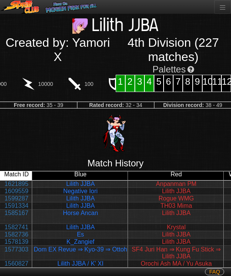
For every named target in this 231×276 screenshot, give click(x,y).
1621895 (16, 184)
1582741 (16, 227)
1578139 (16, 241)
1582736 (16, 234)
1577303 (16, 249)
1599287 (16, 198)
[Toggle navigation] (222, 7)
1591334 (16, 205)
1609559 (16, 191)
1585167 (16, 213)
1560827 (16, 263)
